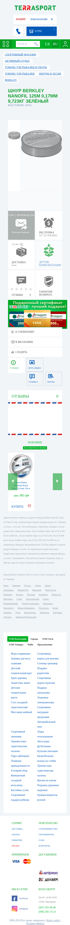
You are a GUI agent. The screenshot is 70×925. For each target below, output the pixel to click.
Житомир (8, 599)
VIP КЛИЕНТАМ (46, 834)
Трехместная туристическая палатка (45, 770)
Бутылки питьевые (47, 751)
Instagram (20, 909)
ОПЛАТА (16, 834)
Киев (6, 585)
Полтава (31, 594)
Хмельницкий (32, 599)
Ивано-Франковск (26, 608)
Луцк (17, 612)
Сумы (19, 599)
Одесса (27, 585)
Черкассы (56, 594)
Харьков (16, 585)
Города (34, 638)
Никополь (44, 612)
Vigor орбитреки (20, 756)
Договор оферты (35, 923)
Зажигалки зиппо (20, 683)
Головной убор (19, 770)
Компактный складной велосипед (18, 780)
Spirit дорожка (19, 678)
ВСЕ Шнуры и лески (35, 448)
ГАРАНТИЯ (17, 840)
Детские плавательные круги (18, 692)
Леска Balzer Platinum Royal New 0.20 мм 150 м (21, 485)
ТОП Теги (47, 638)
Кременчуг (9, 608)
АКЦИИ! (21, 19)
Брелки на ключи (46, 780)
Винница (8, 594)
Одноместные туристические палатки (19, 746)
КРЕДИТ (16, 846)
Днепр (38, 585)
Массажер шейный (21, 712)
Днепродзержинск (30, 603)
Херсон (19, 594)
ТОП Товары (16, 644)
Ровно (46, 599)
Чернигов (43, 594)
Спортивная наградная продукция (44, 712)
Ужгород (8, 617)
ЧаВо (30, 644)
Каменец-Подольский (26, 617)
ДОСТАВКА (17, 829)
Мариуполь (50, 590)
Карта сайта (53, 920)
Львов (47, 585)
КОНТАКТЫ (44, 846)
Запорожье (9, 590)
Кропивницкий (11, 603)
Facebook (20, 898)
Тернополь (43, 608)
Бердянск (57, 612)
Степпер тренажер (47, 663)
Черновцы (48, 603)
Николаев (36, 590)
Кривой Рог (23, 590)
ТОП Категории (18, 638)
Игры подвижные (20, 653)
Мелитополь (30, 612)
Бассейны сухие (20, 790)
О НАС (42, 840)
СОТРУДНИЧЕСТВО (48, 829)
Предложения (44, 644)
